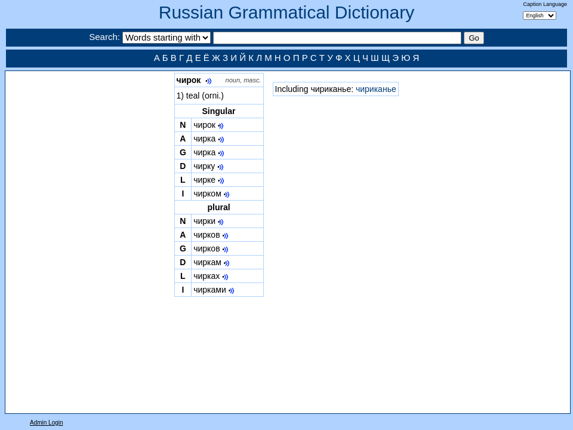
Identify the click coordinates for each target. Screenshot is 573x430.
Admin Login (46, 422)
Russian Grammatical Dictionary (286, 12)
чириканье (376, 89)
